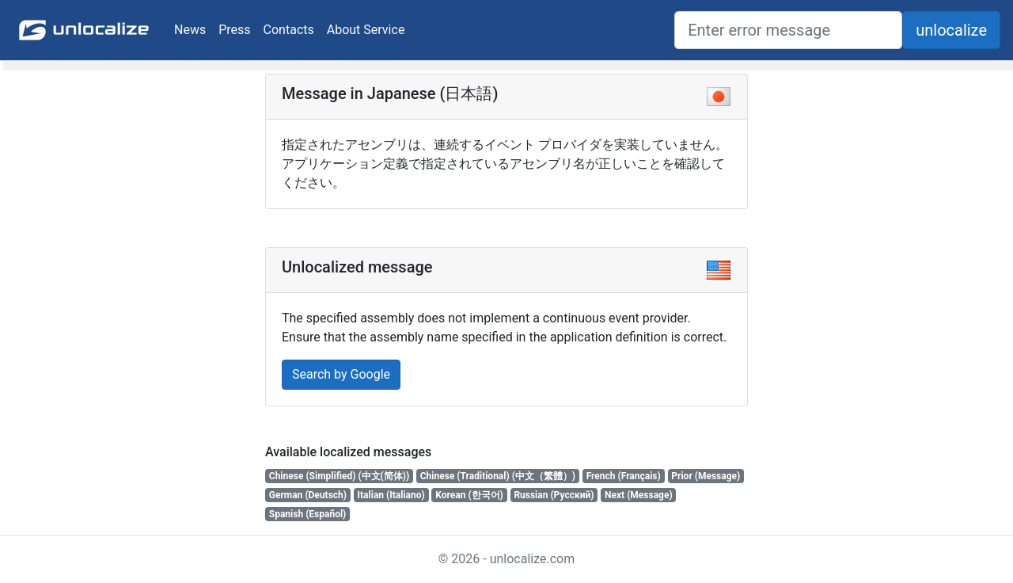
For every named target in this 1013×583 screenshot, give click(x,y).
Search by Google (341, 374)
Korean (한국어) (469, 495)
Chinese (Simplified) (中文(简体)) (339, 476)
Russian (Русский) (554, 495)
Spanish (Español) (308, 514)
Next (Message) (639, 495)
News (190, 29)
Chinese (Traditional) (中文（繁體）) (497, 476)
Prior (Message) (705, 476)
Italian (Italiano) (391, 495)
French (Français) (623, 476)
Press (234, 29)
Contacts (289, 29)
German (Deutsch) (308, 495)
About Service (366, 29)
